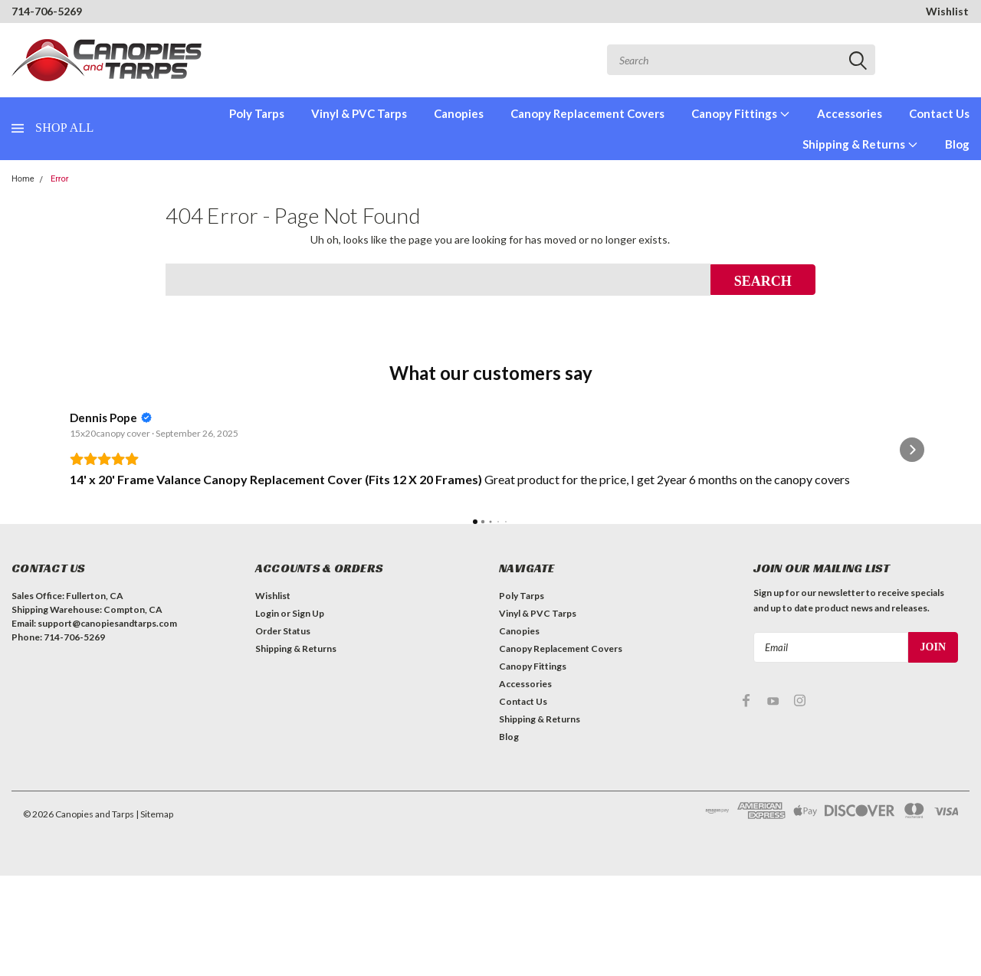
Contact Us (939, 113)
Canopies (459, 113)
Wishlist (947, 11)
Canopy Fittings (740, 113)
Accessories (849, 113)
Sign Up (308, 713)
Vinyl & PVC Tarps (359, 113)
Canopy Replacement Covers (587, 113)
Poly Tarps (256, 113)
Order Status (282, 731)
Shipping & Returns (860, 144)
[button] (69, 499)
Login (267, 713)
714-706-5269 (46, 11)
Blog (957, 144)
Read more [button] (316, 567)
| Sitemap (154, 914)
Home (22, 179)
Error (60, 179)
